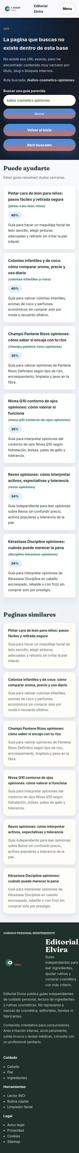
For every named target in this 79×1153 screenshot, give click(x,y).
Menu (67, 9)
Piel (10, 1072)
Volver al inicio (39, 130)
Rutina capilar (18, 1101)
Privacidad (15, 1130)
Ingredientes (17, 1078)
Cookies (13, 1136)
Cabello (13, 1066)
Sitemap (13, 1141)
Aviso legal (15, 1125)
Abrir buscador (39, 145)
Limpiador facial (19, 1107)
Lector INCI (16, 1095)
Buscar (39, 113)
